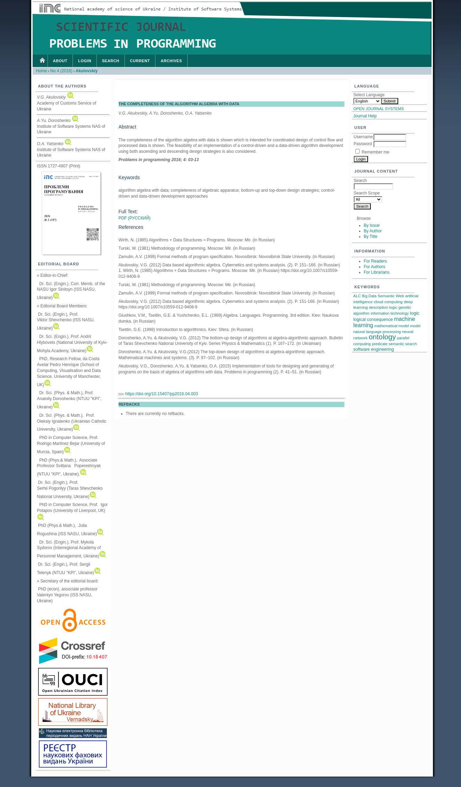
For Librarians (377, 272)
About (60, 61)
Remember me (375, 152)
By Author (373, 231)
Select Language (369, 94)
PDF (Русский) (135, 218)
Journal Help (365, 116)
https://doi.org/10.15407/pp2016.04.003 (161, 393)
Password (363, 143)
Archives (171, 61)
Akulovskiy (86, 70)
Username (363, 136)
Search (110, 61)
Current (140, 61)
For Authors (374, 266)
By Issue (372, 225)
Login (84, 61)
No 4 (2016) (61, 70)
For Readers (375, 261)
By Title (370, 236)
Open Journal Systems (378, 109)
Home (42, 61)
